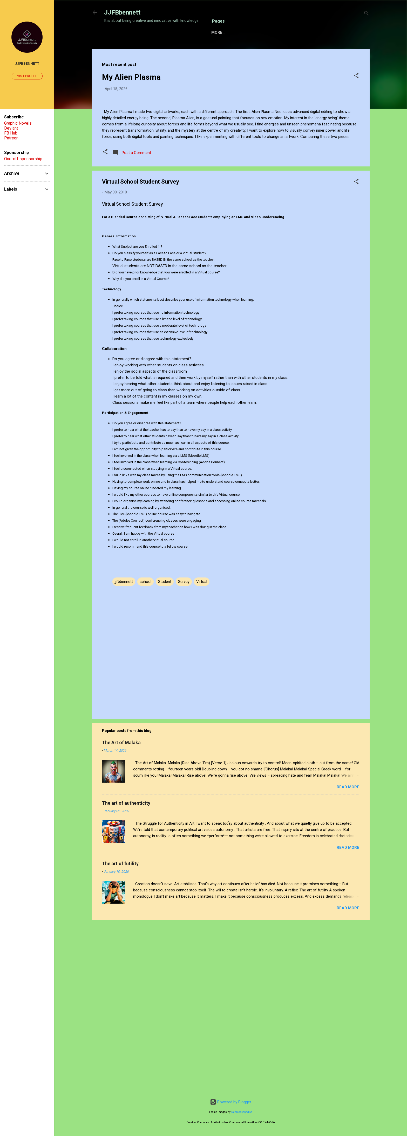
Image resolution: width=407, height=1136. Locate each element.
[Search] (366, 14)
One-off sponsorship (23, 158)
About (248, 48)
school (145, 752)
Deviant (11, 128)
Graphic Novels (18, 123)
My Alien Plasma (131, 93)
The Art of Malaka (121, 913)
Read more (348, 958)
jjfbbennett (124, 752)
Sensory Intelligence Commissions (167, 48)
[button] (356, 93)
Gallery (224, 48)
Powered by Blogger (230, 1102)
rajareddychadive (241, 1112)
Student (164, 752)
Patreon (11, 138)
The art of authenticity (126, 974)
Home (114, 48)
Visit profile (27, 76)
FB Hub (10, 133)
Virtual (201, 752)
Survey (183, 752)
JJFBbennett (122, 12)
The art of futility (120, 1034)
